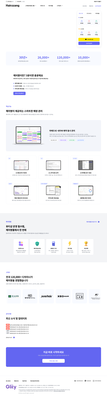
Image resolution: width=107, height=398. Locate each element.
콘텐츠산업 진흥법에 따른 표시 (59, 391)
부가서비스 (89, 13)
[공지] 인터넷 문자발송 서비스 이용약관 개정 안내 (20, 325)
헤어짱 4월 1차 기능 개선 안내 (16, 327)
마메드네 (42, 6)
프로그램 (81, 13)
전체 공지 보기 (11, 337)
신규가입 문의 (98, 6)
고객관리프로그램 (29, 6)
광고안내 (85, 6)
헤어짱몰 (51, 6)
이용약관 (24, 381)
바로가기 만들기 (97, 1)
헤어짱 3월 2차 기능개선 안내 (16, 329)
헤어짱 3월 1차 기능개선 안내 (16, 331)
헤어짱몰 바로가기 (93, 222)
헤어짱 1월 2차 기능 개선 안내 (16, 333)
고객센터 (59, 6)
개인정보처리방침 (34, 381)
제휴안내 (91, 6)
